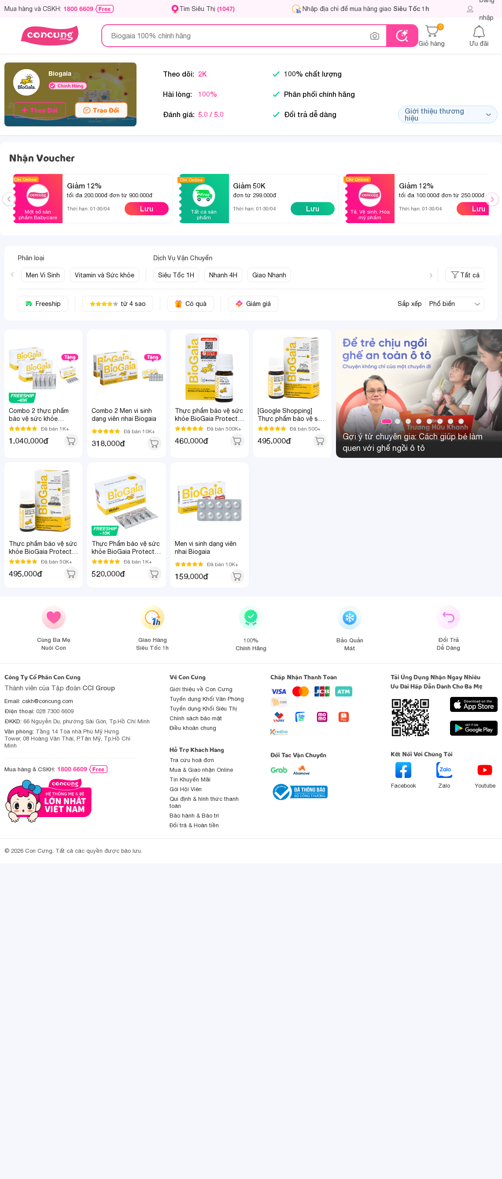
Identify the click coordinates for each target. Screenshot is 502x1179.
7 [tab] (450, 421)
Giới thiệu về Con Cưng (201, 689)
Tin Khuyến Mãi (190, 779)
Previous (13, 207)
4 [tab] (418, 421)
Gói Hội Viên (186, 789)
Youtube (485, 775)
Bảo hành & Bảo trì (194, 815)
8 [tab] (461, 421)
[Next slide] (431, 275)
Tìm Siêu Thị (207, 8)
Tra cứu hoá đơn (192, 760)
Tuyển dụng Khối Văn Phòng (207, 699)
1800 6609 (78, 9)
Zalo (444, 775)
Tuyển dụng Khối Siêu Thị (203, 708)
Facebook (403, 775)
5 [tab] (429, 421)
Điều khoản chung (193, 728)
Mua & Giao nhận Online (201, 769)
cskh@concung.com (47, 701)
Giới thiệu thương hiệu (448, 114)
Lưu (146, 208)
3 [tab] (408, 421)
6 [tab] (440, 421)
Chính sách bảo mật (196, 718)
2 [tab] (397, 421)
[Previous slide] (12, 274)
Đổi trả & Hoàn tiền (194, 825)
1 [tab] (386, 421)
